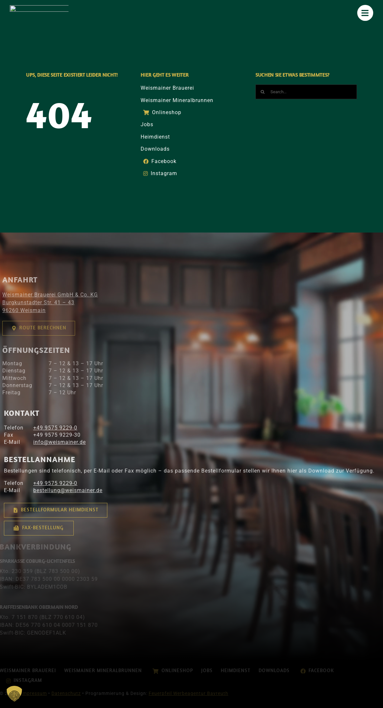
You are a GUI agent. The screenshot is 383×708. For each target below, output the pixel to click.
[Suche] (262, 91)
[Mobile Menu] (366, 13)
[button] (14, 693)
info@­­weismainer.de (54, 442)
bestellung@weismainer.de (63, 490)
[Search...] (306, 91)
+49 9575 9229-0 (50, 428)
